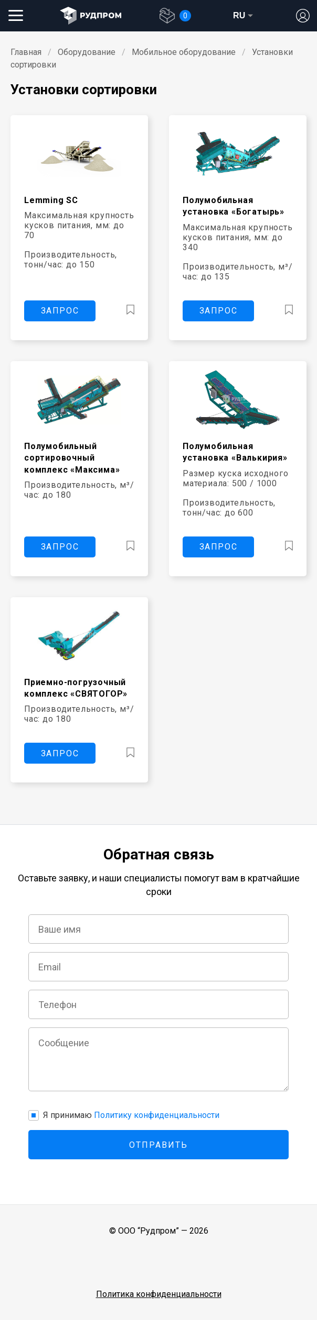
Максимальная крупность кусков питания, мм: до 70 (79, 225)
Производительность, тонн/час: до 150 (70, 260)
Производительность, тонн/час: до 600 (229, 508)
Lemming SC (51, 200)
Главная (25, 52)
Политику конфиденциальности (156, 1115)
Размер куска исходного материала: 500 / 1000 (236, 478)
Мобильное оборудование (184, 52)
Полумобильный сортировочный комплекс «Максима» (72, 458)
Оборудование (86, 52)
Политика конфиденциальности (158, 1294)
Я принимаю (131, 1115)
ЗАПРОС (60, 311)
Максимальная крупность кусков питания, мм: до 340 (238, 237)
